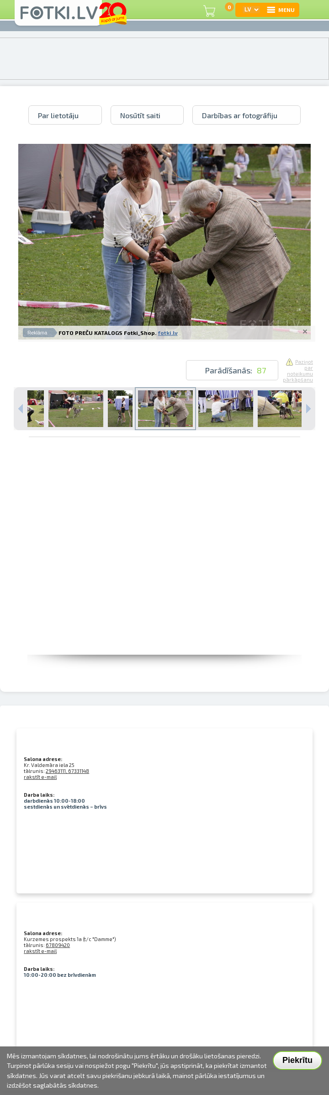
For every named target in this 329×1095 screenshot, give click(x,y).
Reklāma (37, 332)
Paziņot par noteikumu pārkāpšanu (298, 371)
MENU (280, 9)
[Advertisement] (99, 569)
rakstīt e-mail (40, 777)
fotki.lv (168, 332)
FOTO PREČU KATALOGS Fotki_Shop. (107, 332)
